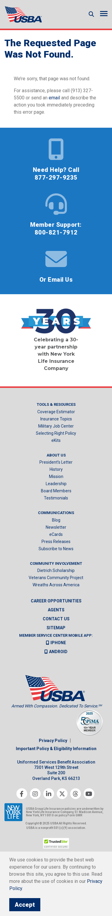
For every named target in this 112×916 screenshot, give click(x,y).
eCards (56, 534)
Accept (25, 904)
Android (56, 651)
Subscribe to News (56, 548)
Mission (56, 476)
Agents (56, 609)
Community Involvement (56, 563)
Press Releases (56, 541)
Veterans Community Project (56, 577)
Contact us (56, 618)
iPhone (56, 642)
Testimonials (56, 498)
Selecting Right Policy (56, 433)
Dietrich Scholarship (56, 570)
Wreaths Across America (56, 584)
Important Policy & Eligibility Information (56, 748)
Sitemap (56, 627)
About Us (56, 455)
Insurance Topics (56, 419)
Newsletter (56, 527)
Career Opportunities (56, 601)
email (54, 98)
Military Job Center (56, 426)
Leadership (56, 483)
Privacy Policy (53, 740)
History (56, 469)
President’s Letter (56, 462)
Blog (56, 520)
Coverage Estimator (56, 411)
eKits (56, 440)
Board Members (56, 490)
